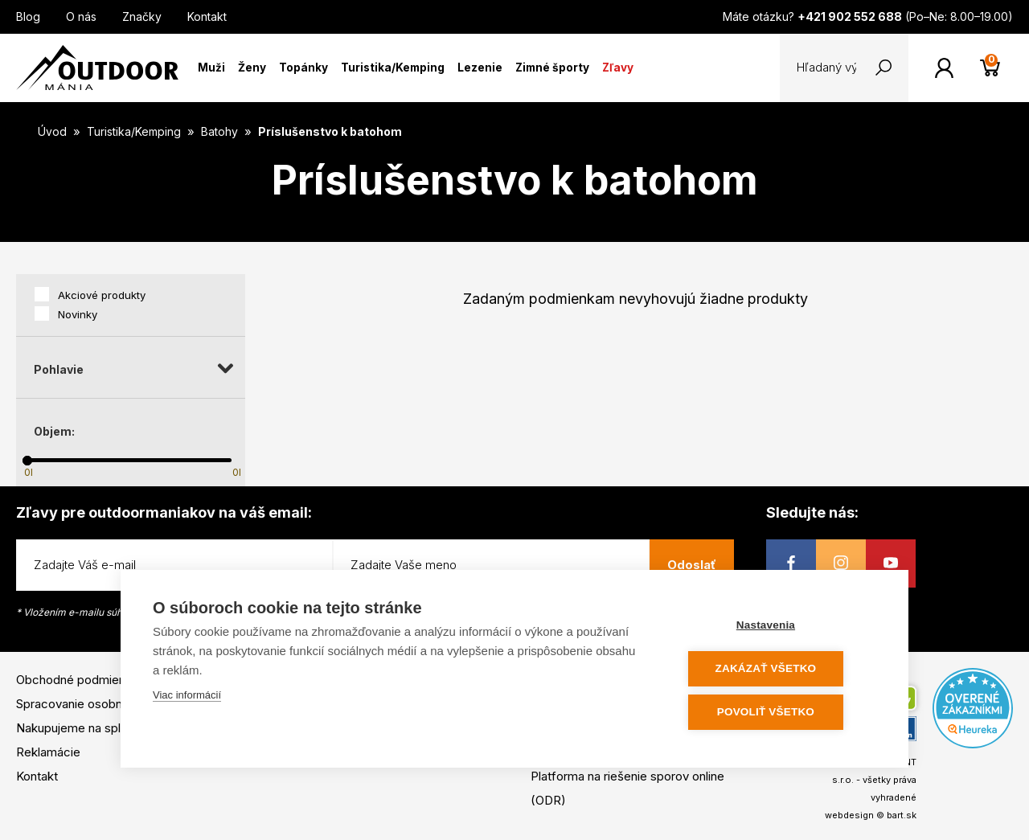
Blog (28, 16)
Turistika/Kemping (393, 67)
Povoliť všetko (779, 713)
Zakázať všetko (779, 670)
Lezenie (479, 67)
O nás (81, 16)
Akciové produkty (102, 295)
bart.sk (901, 815)
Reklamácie (48, 752)
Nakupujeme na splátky (80, 728)
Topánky (303, 67)
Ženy (252, 67)
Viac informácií (187, 697)
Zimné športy (552, 67)
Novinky (77, 314)
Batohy (221, 131)
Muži (211, 67)
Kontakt (207, 16)
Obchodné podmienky (77, 679)
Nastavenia (779, 627)
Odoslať (691, 564)
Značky (142, 16)
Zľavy (617, 67)
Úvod (52, 131)
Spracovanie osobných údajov (99, 703)
